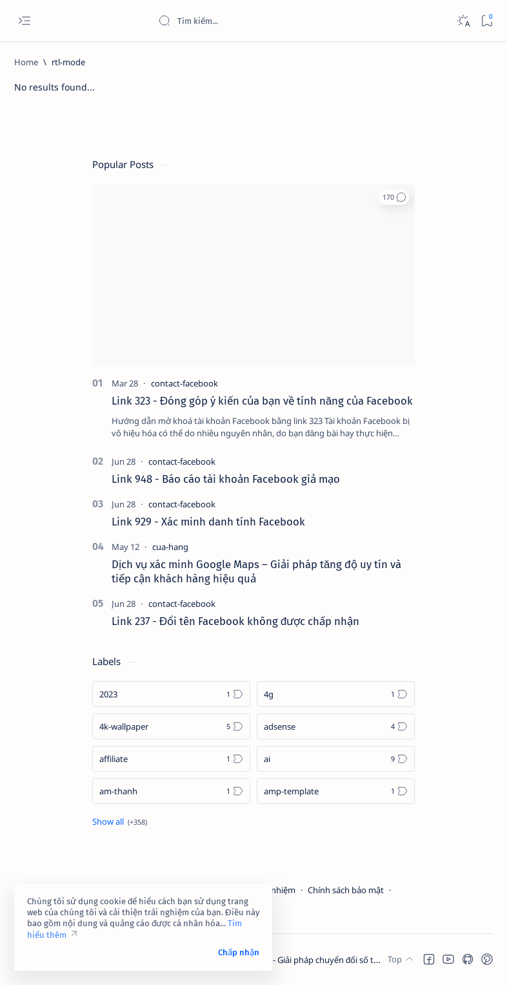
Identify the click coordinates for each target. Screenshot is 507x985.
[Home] (26, 62)
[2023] (171, 694)
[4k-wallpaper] (171, 726)
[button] (394, 197)
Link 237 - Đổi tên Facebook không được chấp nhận (235, 621)
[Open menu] (24, 21)
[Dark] (463, 21)
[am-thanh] (171, 791)
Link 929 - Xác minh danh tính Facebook (208, 521)
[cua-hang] (170, 546)
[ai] (336, 759)
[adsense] (336, 726)
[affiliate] (171, 759)
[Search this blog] (255, 20)
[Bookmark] (486, 21)
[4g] (336, 694)
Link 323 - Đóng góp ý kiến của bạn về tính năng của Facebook (262, 400)
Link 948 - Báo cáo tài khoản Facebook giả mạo (226, 478)
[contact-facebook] (184, 383)
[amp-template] (336, 791)
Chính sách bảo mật (346, 890)
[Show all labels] (119, 821)
